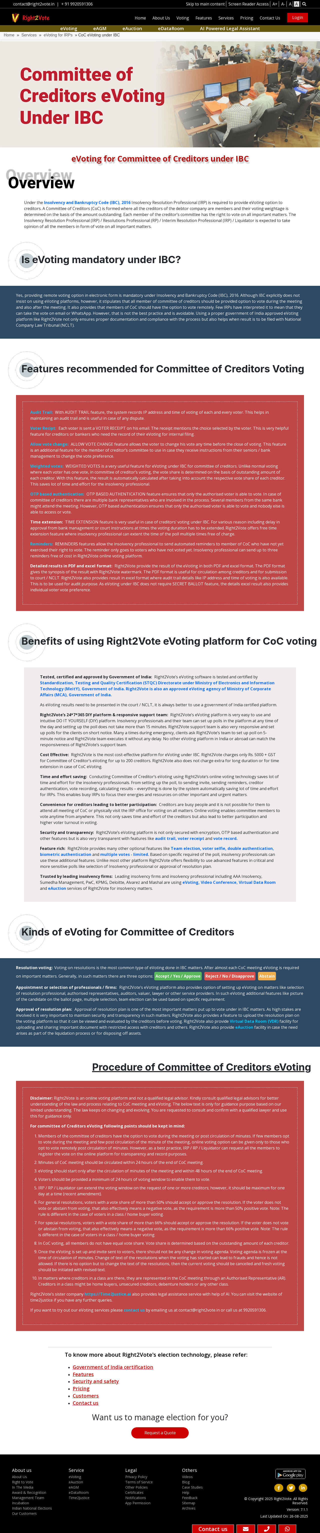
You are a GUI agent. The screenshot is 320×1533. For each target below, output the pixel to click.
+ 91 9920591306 (77, 4)
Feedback (190, 1497)
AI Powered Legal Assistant (230, 28)
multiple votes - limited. (125, 854)
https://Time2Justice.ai (107, 1294)
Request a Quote (160, 1432)
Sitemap (188, 1503)
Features (204, 18)
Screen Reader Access (248, 4)
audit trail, (166, 838)
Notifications (135, 1497)
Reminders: (42, 544)
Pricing (246, 18)
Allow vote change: (50, 444)
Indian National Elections (32, 1508)
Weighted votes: (47, 466)
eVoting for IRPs (58, 35)
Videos (187, 1476)
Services (226, 18)
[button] (304, 4)
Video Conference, (220, 882)
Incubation (20, 1503)
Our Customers (24, 1513)
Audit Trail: (42, 412)
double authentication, (251, 848)
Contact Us (270, 18)
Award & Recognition (29, 1492)
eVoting (68, 28)
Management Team (28, 1497)
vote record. (225, 838)
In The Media (22, 1487)
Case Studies (192, 1487)
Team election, (186, 848)
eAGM (99, 28)
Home (140, 18)
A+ (275, 4)
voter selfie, (215, 848)
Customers (86, 1395)
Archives (189, 1508)
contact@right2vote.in (33, 4)
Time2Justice (79, 1497)
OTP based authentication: (57, 494)
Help (185, 1492)
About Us (161, 18)
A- (283, 4)
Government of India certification (113, 1367)
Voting (182, 18)
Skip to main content (205, 4)
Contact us (85, 1403)
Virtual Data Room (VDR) (255, 1021)
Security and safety (96, 1381)
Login (297, 17)
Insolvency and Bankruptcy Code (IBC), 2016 (88, 202)
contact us (135, 1310)
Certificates (134, 1492)
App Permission (137, 1503)
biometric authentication (66, 854)
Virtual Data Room (257, 882)
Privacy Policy (136, 1476)
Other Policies (136, 1487)
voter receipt (191, 838)
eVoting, (191, 882)
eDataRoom (171, 28)
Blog (186, 1482)
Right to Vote (22, 1482)
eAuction (132, 28)
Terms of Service (139, 1482)
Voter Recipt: (43, 428)
